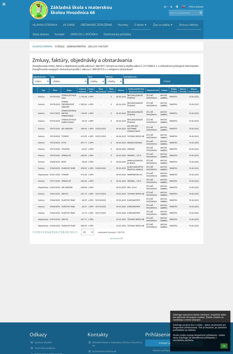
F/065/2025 (55, 213)
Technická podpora (45, 348)
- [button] (171, 6)
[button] (183, 7)
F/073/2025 (55, 142)
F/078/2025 (55, 104)
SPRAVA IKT (66, 155)
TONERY (65, 136)
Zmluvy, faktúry (98, 46)
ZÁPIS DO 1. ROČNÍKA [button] (84, 34)
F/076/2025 (55, 121)
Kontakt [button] (59, 34)
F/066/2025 (55, 200)
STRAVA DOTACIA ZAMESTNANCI (69, 120)
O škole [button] (140, 24)
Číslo (55, 90)
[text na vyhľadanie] (186, 12)
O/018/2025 (100, 200)
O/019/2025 (100, 193)
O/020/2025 (100, 168)
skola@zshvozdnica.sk (104, 351)
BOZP (64, 161)
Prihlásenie (196, 6)
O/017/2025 (100, 213)
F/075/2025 (55, 128)
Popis (69, 90)
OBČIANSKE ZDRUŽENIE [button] (96, 24)
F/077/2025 (55, 113)
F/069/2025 (55, 168)
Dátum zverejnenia (193, 90)
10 (71, 232)
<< (33, 232)
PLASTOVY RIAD (68, 200)
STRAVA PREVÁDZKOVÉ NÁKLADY (68, 104)
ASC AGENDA (67, 128)
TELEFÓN (66, 149)
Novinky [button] (123, 24)
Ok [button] (224, 346)
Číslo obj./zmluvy (100, 90)
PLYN (64, 142)
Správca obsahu (43, 342)
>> (76, 232)
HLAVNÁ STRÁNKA (42, 46)
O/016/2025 (100, 206)
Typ (43, 90)
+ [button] (165, 6)
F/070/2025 (55, 155)
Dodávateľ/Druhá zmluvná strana (136, 90)
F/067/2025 (55, 193)
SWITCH (65, 193)
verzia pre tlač (116, 238)
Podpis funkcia (173, 90)
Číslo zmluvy (111, 90)
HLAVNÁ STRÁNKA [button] (45, 24)
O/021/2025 (100, 136)
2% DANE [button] (69, 24)
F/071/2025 (55, 181)
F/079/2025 (55, 96)
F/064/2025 (55, 206)
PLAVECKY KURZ (68, 168)
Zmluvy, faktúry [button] (188, 24)
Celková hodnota (82, 90)
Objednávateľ (153, 90)
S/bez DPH (91, 90)
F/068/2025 (55, 161)
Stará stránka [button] (41, 34)
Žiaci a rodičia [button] (163, 24)
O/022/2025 (100, 128)
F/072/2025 (55, 149)
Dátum (121, 90)
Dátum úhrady (183, 90)
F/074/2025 (55, 136)
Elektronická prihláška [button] (117, 34)
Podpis (164, 90)
